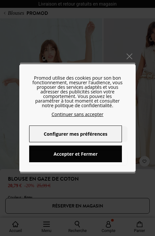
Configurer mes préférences (75, 134)
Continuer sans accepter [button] (77, 114)
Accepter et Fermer (76, 154)
